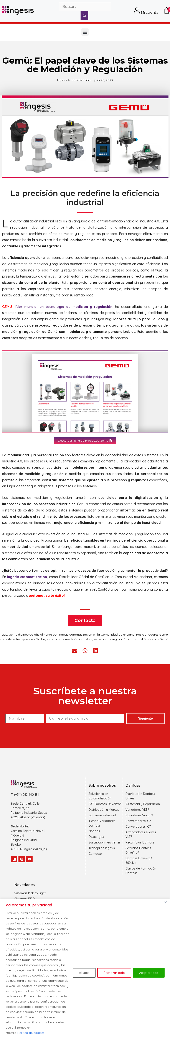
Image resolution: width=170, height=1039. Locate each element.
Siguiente (145, 718)
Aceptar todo (148, 973)
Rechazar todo (114, 973)
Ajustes (84, 973)
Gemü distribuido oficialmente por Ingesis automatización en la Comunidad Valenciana (72, 634)
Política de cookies (31, 1033)
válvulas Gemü (157, 639)
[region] (85, 969)
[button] (85, 32)
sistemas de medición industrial (69, 639)
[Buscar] (84, 15)
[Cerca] (165, 902)
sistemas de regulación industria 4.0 (120, 639)
